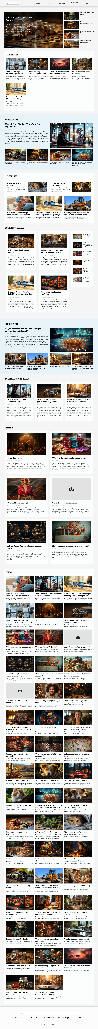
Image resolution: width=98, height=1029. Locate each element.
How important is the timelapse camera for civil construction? (76, 214)
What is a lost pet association (58, 184)
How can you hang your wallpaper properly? (70, 546)
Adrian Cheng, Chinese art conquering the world (87, 244)
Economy (37, 3)
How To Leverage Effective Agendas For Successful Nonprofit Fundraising (14, 75)
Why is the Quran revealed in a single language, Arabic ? (76, 860)
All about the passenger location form (87, 235)
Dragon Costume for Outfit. (17, 939)
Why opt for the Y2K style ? (18, 503)
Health (50, 3)
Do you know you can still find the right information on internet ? (82, 163)
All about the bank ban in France (19, 966)
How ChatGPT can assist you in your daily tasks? (47, 401)
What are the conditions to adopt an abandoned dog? (52, 251)
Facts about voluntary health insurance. (87, 32)
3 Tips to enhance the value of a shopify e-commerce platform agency (47, 834)
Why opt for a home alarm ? (75, 781)
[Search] (12, 3)
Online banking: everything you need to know (37, 74)
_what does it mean (15, 458)
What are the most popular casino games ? (87, 253)
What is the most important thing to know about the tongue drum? (82, 368)
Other (86, 3)
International (62, 3)
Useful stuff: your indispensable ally (86, 22)
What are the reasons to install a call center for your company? (77, 728)
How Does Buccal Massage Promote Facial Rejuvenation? (19, 214)
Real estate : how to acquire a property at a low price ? (17, 860)
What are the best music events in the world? (59, 73)
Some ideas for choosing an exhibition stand (52, 293)
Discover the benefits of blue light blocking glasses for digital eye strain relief (15, 100)
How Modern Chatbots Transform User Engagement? (23, 125)
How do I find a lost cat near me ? (19, 805)
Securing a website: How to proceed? (87, 270)
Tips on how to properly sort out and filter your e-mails (48, 913)
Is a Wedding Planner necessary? (77, 886)
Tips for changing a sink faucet (76, 939)
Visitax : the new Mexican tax (85, 41)
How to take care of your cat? (75, 832)
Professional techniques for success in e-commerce (78, 401)
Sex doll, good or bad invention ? (65, 503)
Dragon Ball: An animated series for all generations (77, 675)
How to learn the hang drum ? (76, 701)
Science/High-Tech (74, 3)
